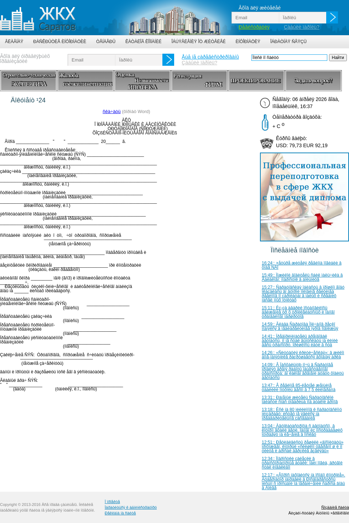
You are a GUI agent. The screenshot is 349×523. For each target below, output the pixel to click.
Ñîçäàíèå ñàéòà (335, 507)
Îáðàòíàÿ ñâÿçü (288, 41)
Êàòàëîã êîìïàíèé (143, 41)
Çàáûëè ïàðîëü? (301, 27)
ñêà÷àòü (112, 111)
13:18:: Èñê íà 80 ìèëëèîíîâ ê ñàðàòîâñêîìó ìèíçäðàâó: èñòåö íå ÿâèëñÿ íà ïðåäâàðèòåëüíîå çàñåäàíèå (302, 414)
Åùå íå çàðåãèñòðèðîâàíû (210, 57)
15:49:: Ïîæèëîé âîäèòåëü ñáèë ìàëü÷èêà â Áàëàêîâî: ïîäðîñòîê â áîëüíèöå (302, 277)
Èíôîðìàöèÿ (248, 41)
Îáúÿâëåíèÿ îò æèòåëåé (198, 41)
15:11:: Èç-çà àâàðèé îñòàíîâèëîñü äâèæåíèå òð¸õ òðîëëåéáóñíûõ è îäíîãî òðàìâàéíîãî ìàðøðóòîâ (298, 312)
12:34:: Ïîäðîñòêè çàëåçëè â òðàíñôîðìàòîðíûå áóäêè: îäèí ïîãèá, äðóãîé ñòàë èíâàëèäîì (302, 463)
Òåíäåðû (105, 41)
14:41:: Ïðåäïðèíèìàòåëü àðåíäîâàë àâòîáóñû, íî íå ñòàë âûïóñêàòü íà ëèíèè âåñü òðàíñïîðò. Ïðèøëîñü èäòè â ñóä (300, 340)
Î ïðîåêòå (112, 502)
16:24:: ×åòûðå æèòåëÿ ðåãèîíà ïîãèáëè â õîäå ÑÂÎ (302, 265)
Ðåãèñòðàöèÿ (254, 27)
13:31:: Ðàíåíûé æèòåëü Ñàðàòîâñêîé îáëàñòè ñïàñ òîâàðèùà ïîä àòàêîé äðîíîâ (300, 399)
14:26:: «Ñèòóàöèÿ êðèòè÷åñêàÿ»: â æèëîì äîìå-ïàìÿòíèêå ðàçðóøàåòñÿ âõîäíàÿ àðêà (303, 354)
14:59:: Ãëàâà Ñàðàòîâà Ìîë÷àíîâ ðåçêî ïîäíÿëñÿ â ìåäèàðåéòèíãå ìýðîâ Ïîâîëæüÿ (300, 326)
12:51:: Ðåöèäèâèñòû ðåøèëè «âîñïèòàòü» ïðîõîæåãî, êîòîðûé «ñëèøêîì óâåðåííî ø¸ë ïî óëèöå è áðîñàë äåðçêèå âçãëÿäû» (303, 446)
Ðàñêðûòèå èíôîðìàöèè (59, 41)
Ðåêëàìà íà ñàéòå (120, 513)
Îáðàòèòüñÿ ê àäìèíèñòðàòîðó (131, 507)
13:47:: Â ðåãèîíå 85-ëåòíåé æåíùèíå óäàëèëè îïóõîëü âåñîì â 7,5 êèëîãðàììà (298, 387)
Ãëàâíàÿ (14, 41)
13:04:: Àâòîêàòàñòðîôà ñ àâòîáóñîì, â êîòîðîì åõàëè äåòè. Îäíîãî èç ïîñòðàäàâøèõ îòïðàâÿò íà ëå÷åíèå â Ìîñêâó (302, 430)
